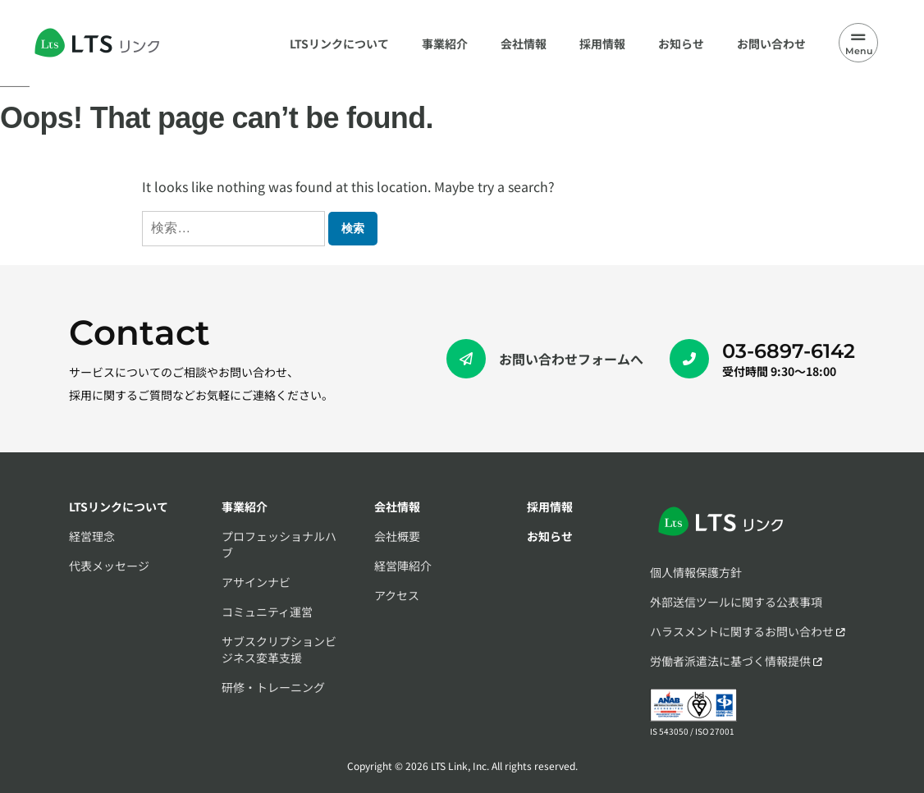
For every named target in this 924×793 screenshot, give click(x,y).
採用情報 (550, 506)
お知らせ (550, 536)
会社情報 (397, 506)
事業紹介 (245, 506)
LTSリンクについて (118, 506)
